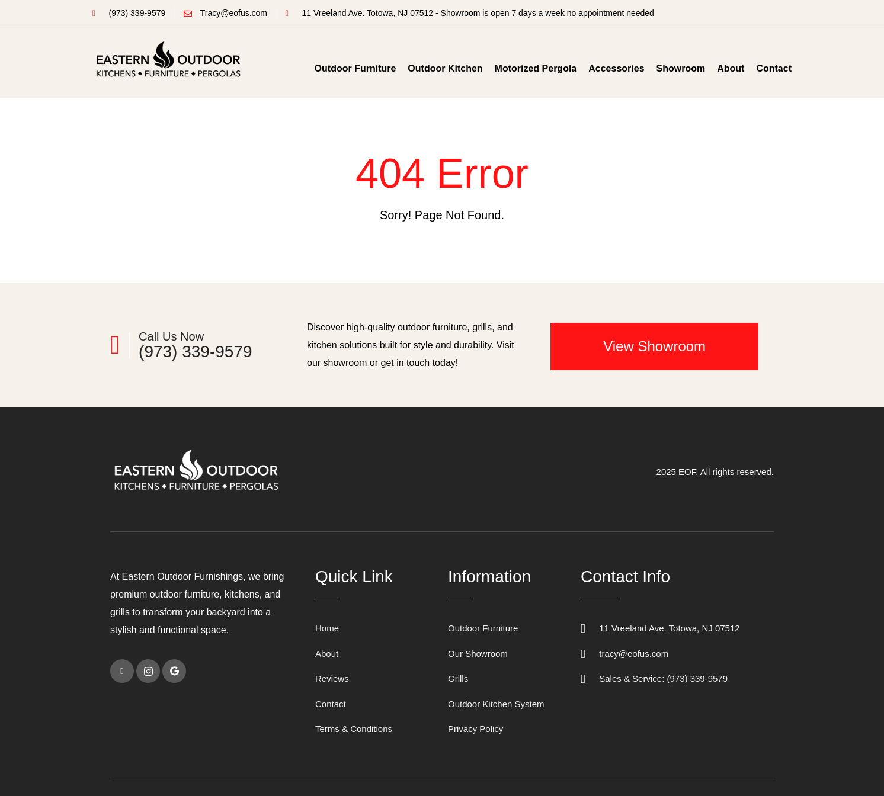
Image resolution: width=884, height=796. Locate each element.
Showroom (681, 68)
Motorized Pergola (536, 68)
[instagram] (148, 671)
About (730, 68)
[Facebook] (122, 671)
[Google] (174, 671)
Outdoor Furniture (355, 68)
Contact (774, 68)
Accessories (616, 68)
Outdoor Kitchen (445, 68)
